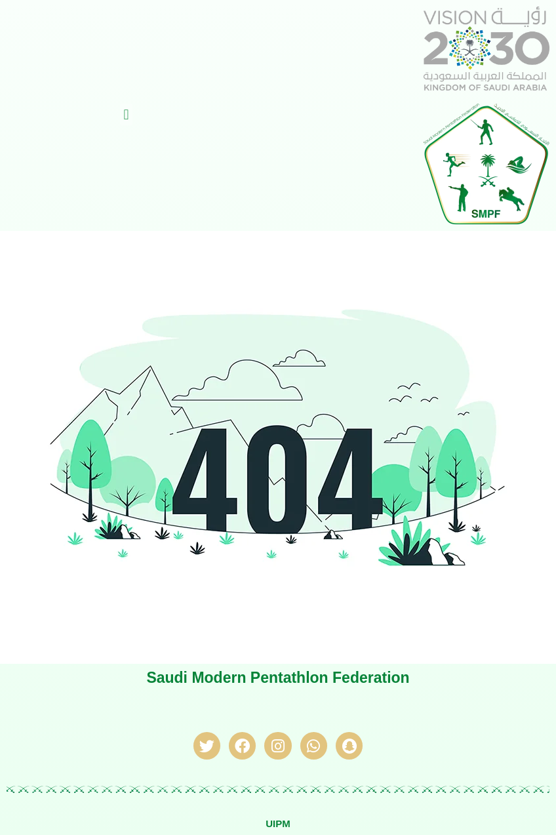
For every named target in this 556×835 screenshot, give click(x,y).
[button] (126, 114)
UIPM (278, 823)
